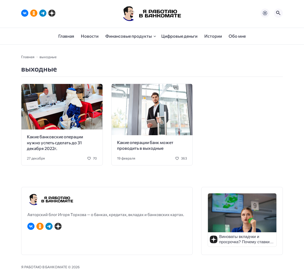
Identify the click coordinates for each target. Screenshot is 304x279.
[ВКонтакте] (24, 13)
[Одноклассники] (33, 13)
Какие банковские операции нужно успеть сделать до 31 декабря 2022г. (55, 142)
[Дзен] (51, 13)
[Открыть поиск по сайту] (278, 13)
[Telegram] (42, 13)
